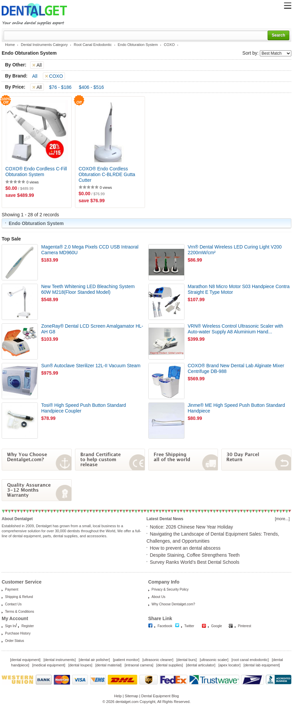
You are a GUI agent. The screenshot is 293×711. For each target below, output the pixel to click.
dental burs (186, 660)
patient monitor (126, 660)
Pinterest (244, 626)
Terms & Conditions (19, 611)
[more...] (282, 518)
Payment (11, 589)
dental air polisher (94, 660)
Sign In (10, 626)
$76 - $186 (60, 87)
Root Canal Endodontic (93, 45)
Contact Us (13, 604)
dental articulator (200, 665)
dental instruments (60, 660)
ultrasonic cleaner (157, 660)
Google (216, 626)
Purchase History (17, 633)
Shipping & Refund (19, 597)
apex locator (229, 665)
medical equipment (48, 665)
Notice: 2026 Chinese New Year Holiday (191, 527)
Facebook (165, 626)
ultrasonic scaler (214, 660)
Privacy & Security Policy (170, 589)
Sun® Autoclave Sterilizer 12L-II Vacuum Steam (90, 365)
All (35, 76)
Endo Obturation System (138, 45)
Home (10, 45)
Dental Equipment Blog (160, 696)
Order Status (14, 641)
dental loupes (80, 665)
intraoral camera (139, 665)
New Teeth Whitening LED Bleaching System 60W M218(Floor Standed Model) (88, 289)
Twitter (189, 626)
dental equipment (25, 660)
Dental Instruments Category (44, 45)
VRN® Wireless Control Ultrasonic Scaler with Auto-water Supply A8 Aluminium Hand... (235, 328)
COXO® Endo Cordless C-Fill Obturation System (36, 171)
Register (27, 626)
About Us (158, 597)
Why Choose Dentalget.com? (173, 604)
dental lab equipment (261, 665)
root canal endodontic (250, 660)
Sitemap (131, 696)
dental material (108, 665)
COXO (169, 45)
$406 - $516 (91, 87)
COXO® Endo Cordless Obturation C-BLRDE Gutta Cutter (107, 174)
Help (118, 696)
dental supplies (169, 665)
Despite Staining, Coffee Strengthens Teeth (195, 555)
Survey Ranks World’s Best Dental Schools (194, 562)
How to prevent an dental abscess (185, 548)
